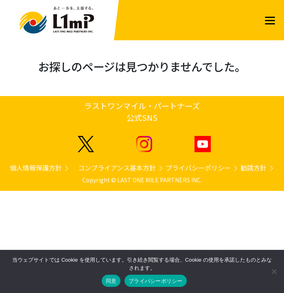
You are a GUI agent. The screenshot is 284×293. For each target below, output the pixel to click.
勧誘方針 (257, 168)
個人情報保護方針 (40, 168)
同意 (111, 281)
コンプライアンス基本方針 (121, 168)
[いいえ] (274, 271)
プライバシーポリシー (202, 168)
